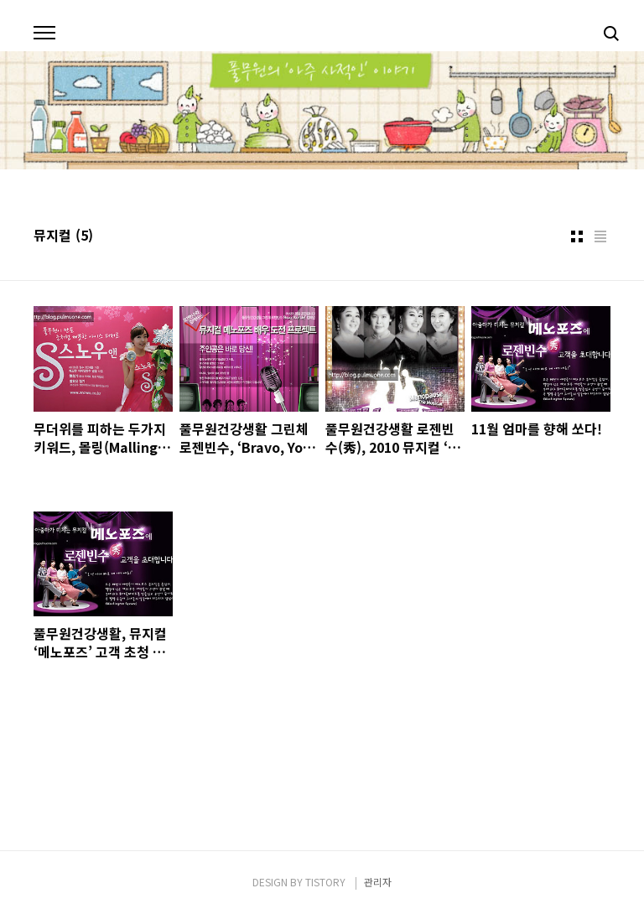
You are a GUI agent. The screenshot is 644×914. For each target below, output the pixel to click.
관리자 (378, 882)
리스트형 (600, 236)
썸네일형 (577, 236)
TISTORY (325, 882)
